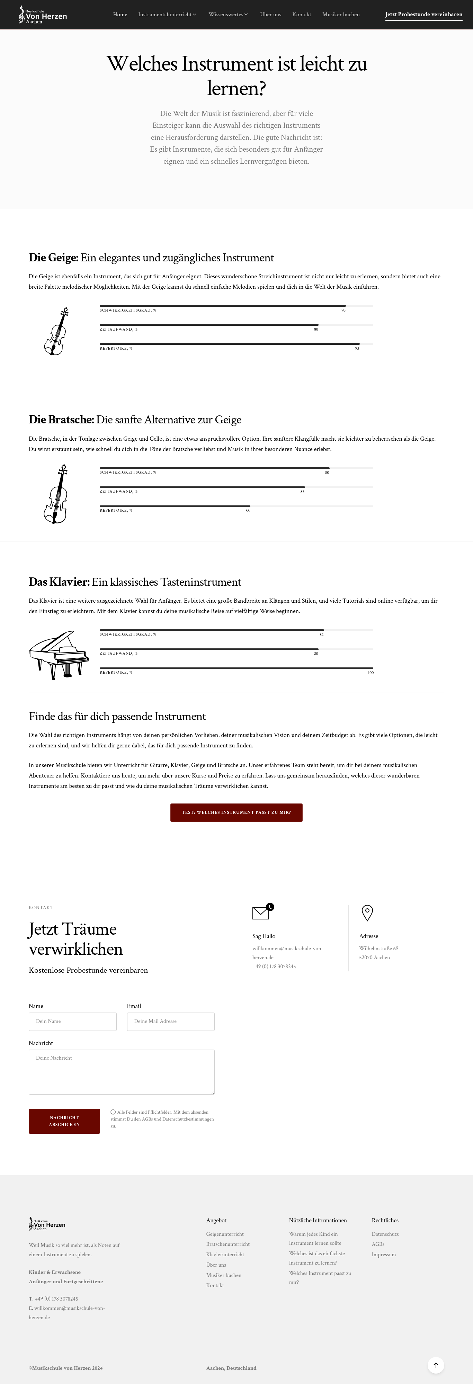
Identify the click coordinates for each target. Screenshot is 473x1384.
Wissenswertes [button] (228, 14)
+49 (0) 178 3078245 (56, 1299)
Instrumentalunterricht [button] (167, 14)
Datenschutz (385, 1234)
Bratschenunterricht (228, 1244)
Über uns (270, 14)
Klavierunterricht (225, 1254)
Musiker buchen (341, 14)
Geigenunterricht (225, 1234)
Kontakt (301, 14)
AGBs (378, 1244)
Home (120, 14)
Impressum (384, 1254)
